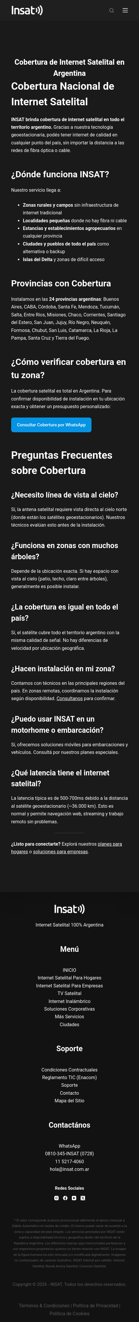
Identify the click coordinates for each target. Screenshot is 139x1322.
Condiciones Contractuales (69, 1070)
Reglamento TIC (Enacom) (69, 1077)
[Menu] (125, 10)
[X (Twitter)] (83, 1198)
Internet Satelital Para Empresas (69, 986)
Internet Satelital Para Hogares (69, 978)
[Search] (111, 10)
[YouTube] (74, 1198)
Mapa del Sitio (69, 1101)
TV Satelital (69, 993)
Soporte (69, 1085)
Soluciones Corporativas (69, 1009)
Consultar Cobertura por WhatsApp (51, 425)
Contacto (69, 1093)
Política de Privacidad (95, 1305)
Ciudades (69, 1024)
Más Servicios (69, 1016)
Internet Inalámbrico (69, 1001)
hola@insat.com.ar (69, 1169)
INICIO (69, 970)
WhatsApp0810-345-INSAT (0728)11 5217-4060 (69, 1153)
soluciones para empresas (60, 851)
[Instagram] (56, 1198)
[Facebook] (65, 1198)
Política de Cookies (69, 1313)
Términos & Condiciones (44, 1305)
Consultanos (70, 698)
